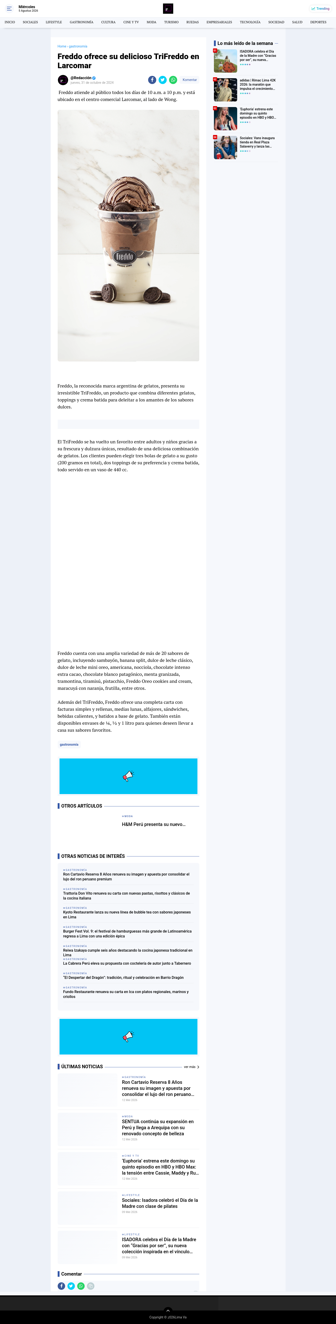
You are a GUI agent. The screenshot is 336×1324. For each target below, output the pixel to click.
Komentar (189, 80)
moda (129, 1116)
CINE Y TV (131, 22)
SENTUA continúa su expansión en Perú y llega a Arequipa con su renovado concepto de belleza (158, 1127)
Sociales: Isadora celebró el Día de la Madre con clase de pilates (160, 1203)
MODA (151, 22)
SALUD (297, 22)
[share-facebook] (152, 80)
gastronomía (69, 744)
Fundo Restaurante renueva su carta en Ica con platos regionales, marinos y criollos (126, 994)
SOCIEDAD (276, 22)
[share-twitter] (163, 80)
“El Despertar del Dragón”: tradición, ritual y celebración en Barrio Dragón (123, 977)
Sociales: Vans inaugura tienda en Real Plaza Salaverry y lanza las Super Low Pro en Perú (257, 142)
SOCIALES (30, 22)
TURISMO (171, 22)
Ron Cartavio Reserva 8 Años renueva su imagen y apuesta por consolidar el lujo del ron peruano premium (126, 876)
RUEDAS (192, 22)
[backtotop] (168, 1311)
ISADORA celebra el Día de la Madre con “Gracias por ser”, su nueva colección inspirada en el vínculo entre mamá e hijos (159, 1246)
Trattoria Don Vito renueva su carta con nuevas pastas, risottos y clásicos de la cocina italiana (126, 895)
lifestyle (132, 1195)
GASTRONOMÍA (81, 22)
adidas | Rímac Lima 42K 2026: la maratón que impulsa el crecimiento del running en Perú (258, 84)
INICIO (10, 22)
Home (62, 46)
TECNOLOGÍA (250, 22)
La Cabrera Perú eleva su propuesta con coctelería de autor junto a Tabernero (127, 963)
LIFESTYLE (54, 22)
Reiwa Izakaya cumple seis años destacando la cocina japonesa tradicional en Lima (128, 952)
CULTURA (108, 22)
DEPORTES (318, 22)
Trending (322, 8)
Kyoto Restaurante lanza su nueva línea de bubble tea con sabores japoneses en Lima (127, 914)
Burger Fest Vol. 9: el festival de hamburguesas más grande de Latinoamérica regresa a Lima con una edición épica (127, 933)
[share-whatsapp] (173, 80)
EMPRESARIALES (219, 22)
